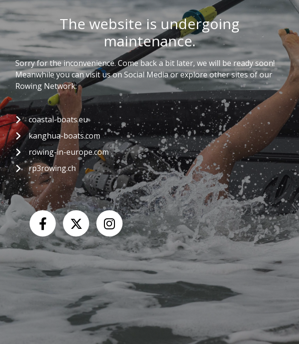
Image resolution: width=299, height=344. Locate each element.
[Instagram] (109, 223)
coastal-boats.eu (58, 119)
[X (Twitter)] (76, 223)
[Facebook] (43, 223)
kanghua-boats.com (64, 135)
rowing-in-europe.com (69, 152)
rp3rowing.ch (52, 168)
